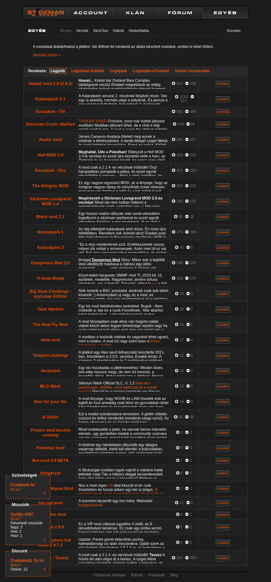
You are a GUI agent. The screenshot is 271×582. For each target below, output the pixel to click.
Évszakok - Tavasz (50, 558)
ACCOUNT (91, 12)
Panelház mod (50, 448)
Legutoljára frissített (151, 71)
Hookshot (50, 371)
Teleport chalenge (50, 355)
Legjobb (57, 71)
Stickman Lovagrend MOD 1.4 (50, 201)
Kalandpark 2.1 (50, 99)
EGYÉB (225, 12)
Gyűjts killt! (22, 514)
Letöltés (223, 84)
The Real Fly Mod (50, 324)
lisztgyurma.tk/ (90, 505)
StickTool (100, 31)
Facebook (156, 575)
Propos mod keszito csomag (51, 432)
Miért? (16, 565)
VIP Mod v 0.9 (50, 527)
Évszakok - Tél (50, 111)
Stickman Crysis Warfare (50, 124)
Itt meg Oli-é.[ (152, 494)
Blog (174, 575)
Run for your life (50, 401)
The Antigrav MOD (50, 186)
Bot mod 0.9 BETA (50, 460)
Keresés (234, 31)
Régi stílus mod (50, 514)
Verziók (82, 31)
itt (142, 207)
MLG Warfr (50, 386)
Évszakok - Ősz (50, 170)
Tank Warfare (50, 309)
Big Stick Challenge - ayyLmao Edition (50, 294)
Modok (65, 31)
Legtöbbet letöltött (87, 71)
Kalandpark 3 (50, 247)
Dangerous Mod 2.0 (50, 263)
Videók (118, 31)
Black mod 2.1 (50, 216)
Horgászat (50, 473)
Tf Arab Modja (50, 278)
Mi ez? (16, 519)
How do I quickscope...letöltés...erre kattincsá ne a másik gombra (117, 387)
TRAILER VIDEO (92, 121)
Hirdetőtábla (139, 31)
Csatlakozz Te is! (27, 560)
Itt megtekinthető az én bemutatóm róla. (118, 492)
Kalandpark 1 (50, 232)
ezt (154, 284)
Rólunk (137, 575)
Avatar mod (50, 139)
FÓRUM (180, 12)
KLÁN (135, 12)
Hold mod (50, 340)
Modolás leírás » (46, 55)
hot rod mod (50, 503)
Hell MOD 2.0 (50, 155)
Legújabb (118, 71)
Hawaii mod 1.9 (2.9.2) (50, 83)
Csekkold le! (23, 485)
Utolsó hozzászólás (192, 71)
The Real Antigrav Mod (50, 488)
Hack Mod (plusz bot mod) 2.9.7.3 (50, 542)
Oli (110, 485)
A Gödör (50, 417)
